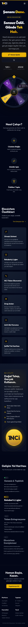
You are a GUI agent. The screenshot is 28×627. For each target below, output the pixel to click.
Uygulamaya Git (14, 586)
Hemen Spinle (14, 55)
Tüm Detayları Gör (19, 221)
